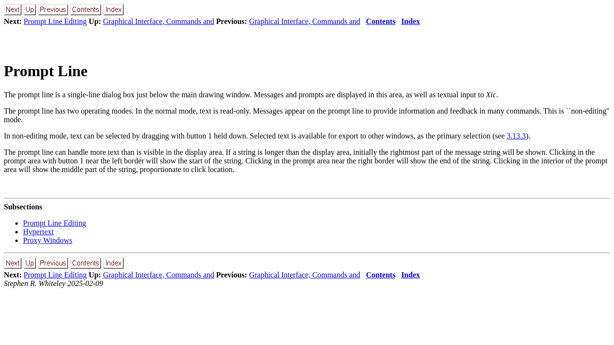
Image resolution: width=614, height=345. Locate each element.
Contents (380, 21)
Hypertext (38, 232)
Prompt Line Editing (55, 21)
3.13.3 (516, 136)
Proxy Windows (47, 240)
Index (410, 21)
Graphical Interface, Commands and (158, 21)
